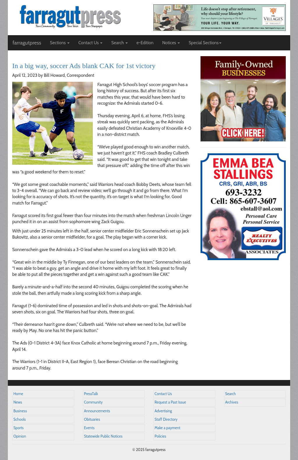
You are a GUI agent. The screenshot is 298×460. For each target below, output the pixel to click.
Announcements (97, 411)
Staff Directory (166, 419)
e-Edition (145, 42)
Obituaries (92, 419)
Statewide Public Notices (103, 436)
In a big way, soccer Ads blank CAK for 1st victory (83, 66)
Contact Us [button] (90, 42)
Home (18, 394)
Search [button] (119, 42)
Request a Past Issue (170, 402)
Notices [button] (171, 42)
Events (89, 428)
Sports (18, 428)
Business (20, 411)
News (17, 402)
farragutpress (27, 43)
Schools (19, 419)
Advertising (163, 411)
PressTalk (91, 394)
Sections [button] (60, 42)
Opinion (19, 436)
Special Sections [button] (205, 42)
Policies (160, 436)
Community (93, 402)
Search (230, 394)
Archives (231, 402)
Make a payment (167, 428)
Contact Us (163, 394)
